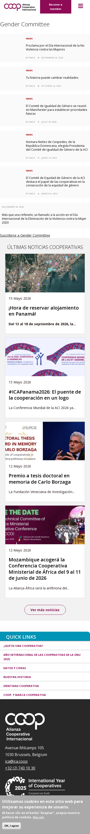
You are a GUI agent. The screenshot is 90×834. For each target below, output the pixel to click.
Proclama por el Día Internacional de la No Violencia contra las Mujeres (55, 47)
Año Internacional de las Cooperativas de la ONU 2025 (42, 657)
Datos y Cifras (14, 668)
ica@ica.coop (16, 761)
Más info (38, 817)
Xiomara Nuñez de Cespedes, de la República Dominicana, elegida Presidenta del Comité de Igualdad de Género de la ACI (57, 146)
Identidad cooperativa (21, 686)
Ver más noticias (45, 610)
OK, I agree (11, 825)
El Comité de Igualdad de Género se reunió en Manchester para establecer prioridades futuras (56, 110)
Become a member (55, 7)
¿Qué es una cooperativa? (23, 646)
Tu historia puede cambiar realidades (52, 78)
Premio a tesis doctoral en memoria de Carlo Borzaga (40, 478)
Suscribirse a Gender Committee (25, 235)
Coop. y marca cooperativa (24, 695)
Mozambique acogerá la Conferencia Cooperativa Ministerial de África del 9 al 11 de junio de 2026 (45, 568)
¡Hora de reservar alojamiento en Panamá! (44, 310)
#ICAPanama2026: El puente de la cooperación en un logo (45, 395)
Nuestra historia (17, 677)
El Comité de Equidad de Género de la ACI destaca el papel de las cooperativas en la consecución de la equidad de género (55, 182)
